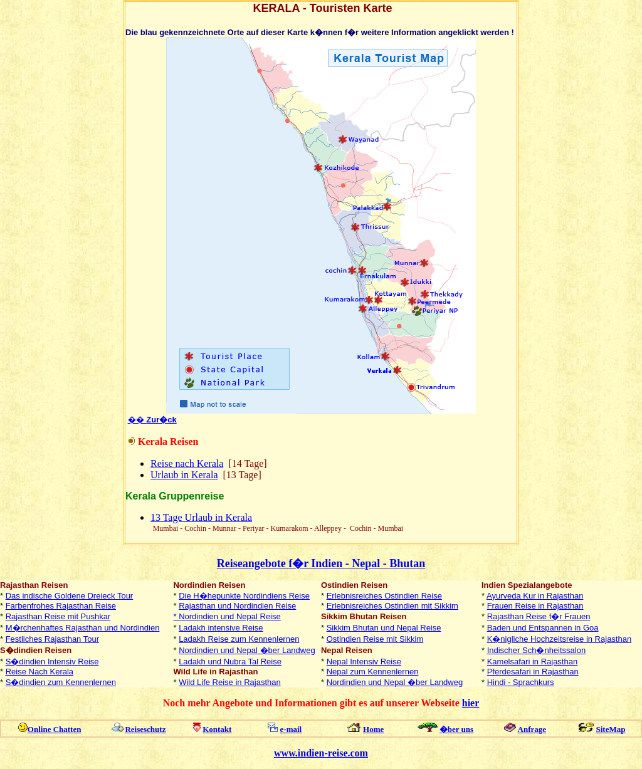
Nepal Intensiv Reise (364, 661)
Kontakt (217, 729)
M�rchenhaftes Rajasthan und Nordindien (83, 627)
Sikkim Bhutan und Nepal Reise (384, 627)
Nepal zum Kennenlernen (373, 671)
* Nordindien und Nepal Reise (226, 616)
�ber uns (456, 729)
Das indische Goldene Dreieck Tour (70, 595)
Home (373, 729)
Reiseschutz (145, 729)
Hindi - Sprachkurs (520, 682)
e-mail (291, 729)
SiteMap (611, 729)
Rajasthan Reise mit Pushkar (58, 616)
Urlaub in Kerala (184, 474)
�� (152, 419)
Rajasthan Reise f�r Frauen (539, 616)
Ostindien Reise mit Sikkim (375, 639)
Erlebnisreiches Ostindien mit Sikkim (392, 605)
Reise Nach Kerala (39, 671)
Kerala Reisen (168, 441)
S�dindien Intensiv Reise (52, 661)
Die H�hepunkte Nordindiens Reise (244, 595)
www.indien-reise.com (321, 753)
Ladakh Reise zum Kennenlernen (239, 639)
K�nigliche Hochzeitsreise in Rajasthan (559, 639)
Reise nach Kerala (186, 463)
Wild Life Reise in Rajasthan (230, 682)
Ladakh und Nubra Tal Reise (230, 661)
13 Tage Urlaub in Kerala (201, 517)
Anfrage (532, 729)
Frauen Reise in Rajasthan (535, 605)
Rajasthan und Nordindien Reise (237, 605)
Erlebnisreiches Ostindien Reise (384, 595)
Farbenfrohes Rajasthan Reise (61, 605)
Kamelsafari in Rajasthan (532, 661)
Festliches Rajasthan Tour (52, 639)
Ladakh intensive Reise (221, 627)
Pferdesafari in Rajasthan (533, 671)
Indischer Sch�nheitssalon (536, 650)
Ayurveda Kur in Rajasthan (535, 595)
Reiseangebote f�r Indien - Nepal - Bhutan (321, 563)
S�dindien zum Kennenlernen (61, 682)
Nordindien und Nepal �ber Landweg (247, 650)
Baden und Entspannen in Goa (543, 627)
